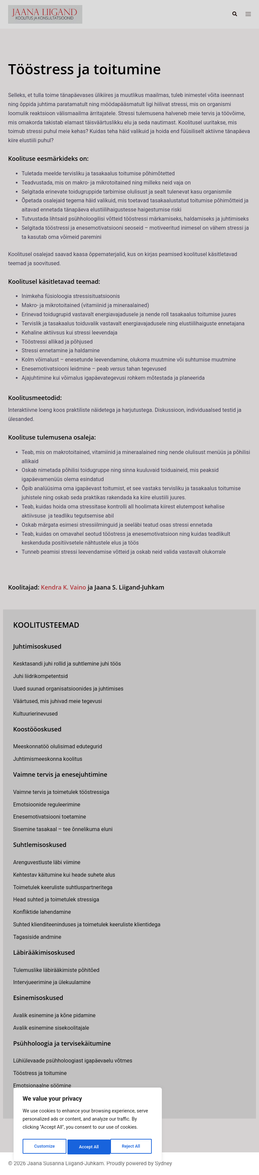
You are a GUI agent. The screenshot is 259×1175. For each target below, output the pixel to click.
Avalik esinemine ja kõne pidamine (54, 1015)
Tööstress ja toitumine (40, 1073)
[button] (234, 14)
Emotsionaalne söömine (42, 1085)
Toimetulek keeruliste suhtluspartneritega (63, 887)
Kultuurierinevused (35, 713)
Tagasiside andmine (37, 937)
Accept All (132, 1147)
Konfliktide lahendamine (42, 912)
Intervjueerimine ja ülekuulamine (52, 982)
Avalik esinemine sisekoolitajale (51, 1028)
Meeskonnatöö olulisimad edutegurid (57, 746)
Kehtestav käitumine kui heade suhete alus (64, 874)
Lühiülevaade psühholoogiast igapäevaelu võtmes (72, 1060)
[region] (87, 1126)
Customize (44, 1147)
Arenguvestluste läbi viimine (46, 862)
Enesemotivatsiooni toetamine (49, 817)
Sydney (163, 1163)
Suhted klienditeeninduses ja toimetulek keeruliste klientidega (87, 924)
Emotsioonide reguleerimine (46, 804)
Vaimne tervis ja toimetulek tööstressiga (61, 792)
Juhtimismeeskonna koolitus (47, 759)
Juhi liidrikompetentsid (40, 676)
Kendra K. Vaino (64, 587)
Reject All (88, 1147)
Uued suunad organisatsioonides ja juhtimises (68, 688)
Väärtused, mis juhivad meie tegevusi (57, 701)
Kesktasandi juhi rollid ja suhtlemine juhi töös (67, 663)
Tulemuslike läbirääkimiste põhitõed (56, 970)
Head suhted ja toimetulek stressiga (56, 899)
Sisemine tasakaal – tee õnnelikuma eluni (63, 829)
